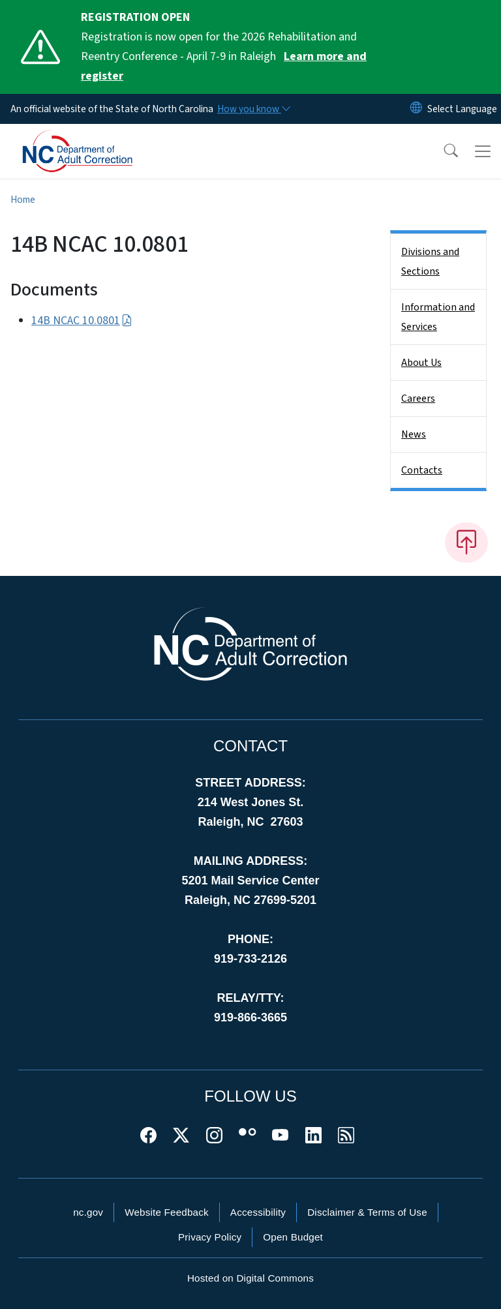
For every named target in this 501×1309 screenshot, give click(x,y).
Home (22, 199)
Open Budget (293, 1236)
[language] (462, 109)
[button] (442, 151)
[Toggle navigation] (482, 151)
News (413, 434)
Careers (418, 398)
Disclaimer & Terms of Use (367, 1212)
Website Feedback (167, 1212)
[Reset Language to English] (416, 109)
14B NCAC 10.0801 (81, 320)
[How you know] (253, 109)
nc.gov (88, 1212)
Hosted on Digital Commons (250, 1278)
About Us (421, 362)
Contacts (421, 470)
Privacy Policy (209, 1236)
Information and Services (438, 317)
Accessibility (258, 1212)
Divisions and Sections (430, 261)
